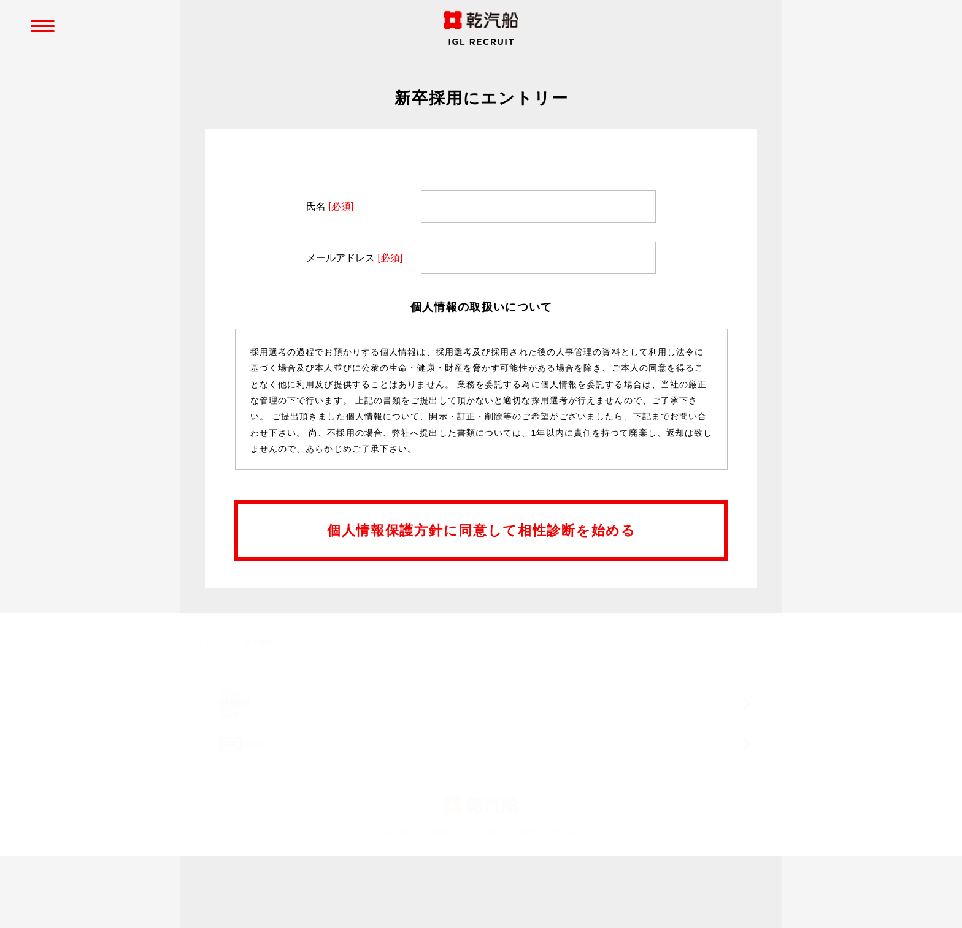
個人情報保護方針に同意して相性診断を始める (481, 531)
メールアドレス (354, 259)
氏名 (329, 207)
